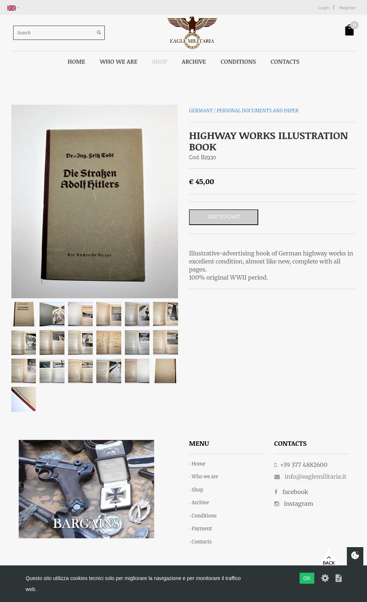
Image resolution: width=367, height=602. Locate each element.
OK (307, 578)
